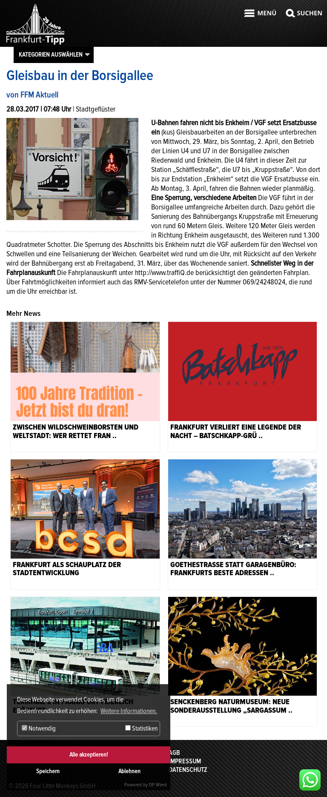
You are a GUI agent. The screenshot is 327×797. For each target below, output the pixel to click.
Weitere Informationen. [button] (128, 711)
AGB (174, 752)
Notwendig (39, 728)
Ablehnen (129, 771)
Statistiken (141, 728)
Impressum (185, 761)
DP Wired (158, 785)
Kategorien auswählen (51, 54)
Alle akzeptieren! (88, 754)
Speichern (48, 771)
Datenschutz (188, 769)
